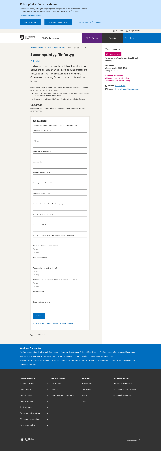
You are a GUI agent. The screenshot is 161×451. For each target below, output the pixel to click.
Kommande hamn (60, 260)
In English (118, 31)
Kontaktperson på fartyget (60, 217)
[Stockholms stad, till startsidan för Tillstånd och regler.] (49, 37)
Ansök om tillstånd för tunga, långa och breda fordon (93, 356)
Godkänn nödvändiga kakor (58, 22)
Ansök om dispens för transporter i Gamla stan (117, 352)
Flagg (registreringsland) (60, 154)
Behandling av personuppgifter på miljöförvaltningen (52, 323)
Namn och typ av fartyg (60, 133)
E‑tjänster (92, 38)
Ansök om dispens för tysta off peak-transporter (37, 356)
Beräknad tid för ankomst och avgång (60, 207)
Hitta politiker (86, 389)
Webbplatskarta (133, 31)
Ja (37, 249)
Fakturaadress (60, 294)
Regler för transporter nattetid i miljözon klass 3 (69, 360)
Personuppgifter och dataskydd (124, 389)
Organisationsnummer (60, 305)
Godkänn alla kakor (31, 22)
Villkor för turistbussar (28, 365)
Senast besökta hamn (60, 227)
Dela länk (35, 61)
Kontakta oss (87, 383)
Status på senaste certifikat (60, 186)
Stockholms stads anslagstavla (62, 395)
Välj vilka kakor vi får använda (89, 22)
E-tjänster (54, 389)
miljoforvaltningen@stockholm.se (126, 89)
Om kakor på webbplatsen (30, 15)
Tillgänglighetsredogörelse (122, 383)
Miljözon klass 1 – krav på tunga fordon (34, 360)
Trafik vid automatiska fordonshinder (124, 360)
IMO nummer (60, 144)
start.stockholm (134, 440)
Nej (37, 252)
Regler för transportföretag (99, 360)
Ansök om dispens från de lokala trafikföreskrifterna (39, 352)
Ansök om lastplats (65, 356)
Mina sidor (86, 395)
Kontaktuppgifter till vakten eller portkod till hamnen (60, 238)
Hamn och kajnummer (60, 196)
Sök (113, 38)
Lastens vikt (60, 165)
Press (84, 401)
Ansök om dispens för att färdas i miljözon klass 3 (79, 352)
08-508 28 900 (120, 86)
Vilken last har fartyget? (60, 175)
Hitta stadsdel (56, 383)
